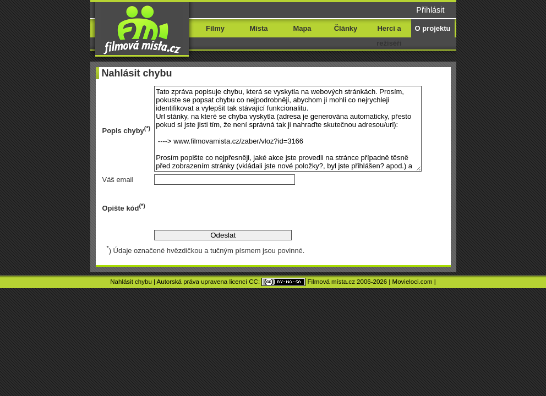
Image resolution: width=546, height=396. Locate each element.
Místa (258, 28)
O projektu (433, 28)
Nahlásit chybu (131, 281)
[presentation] (237, 207)
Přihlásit (430, 10)
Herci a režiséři (388, 35)
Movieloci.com (412, 281)
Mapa (302, 28)
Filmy (215, 28)
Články (345, 28)
